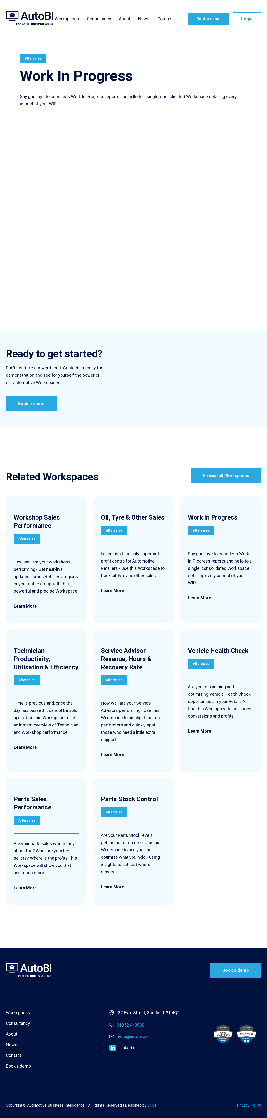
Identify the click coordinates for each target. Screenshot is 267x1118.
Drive (152, 1105)
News (144, 18)
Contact (165, 18)
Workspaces (67, 18)
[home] (29, 18)
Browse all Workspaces (226, 476)
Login (247, 18)
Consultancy (99, 18)
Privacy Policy (249, 1105)
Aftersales (33, 58)
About (124, 18)
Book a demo (208, 18)
